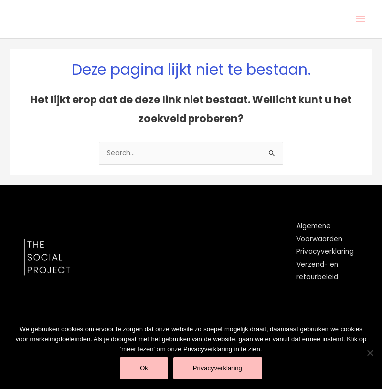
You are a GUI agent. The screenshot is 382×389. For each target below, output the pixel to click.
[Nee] (370, 353)
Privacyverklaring (325, 251)
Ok (144, 368)
